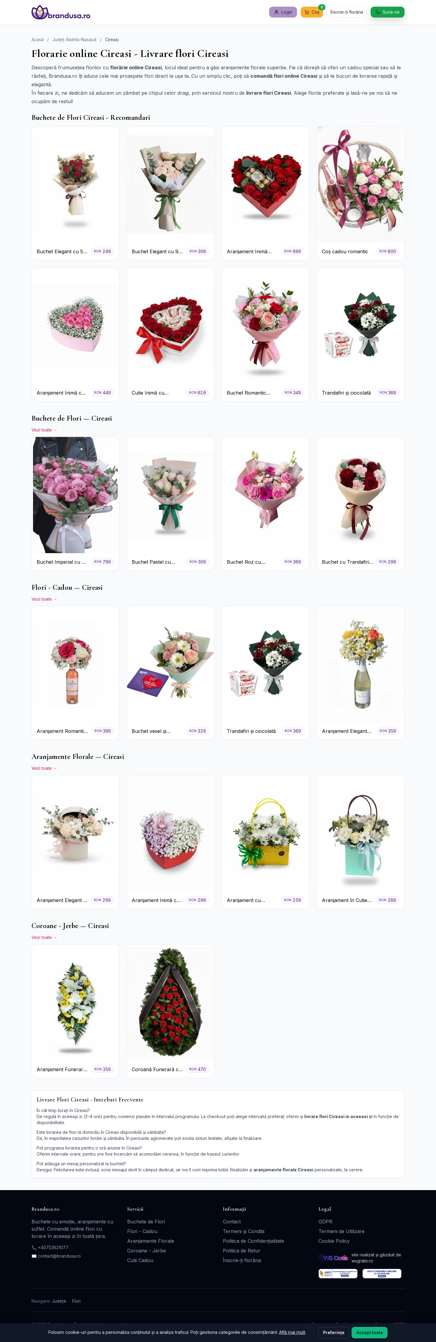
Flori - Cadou (142, 1231)
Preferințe (334, 1332)
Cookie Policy (334, 1241)
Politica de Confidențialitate (253, 1241)
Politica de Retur (241, 1251)
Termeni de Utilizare (342, 1231)
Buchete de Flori (146, 1222)
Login (283, 12)
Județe (59, 1301)
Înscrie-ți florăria (347, 12)
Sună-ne (387, 12)
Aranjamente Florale (150, 1241)
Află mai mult (292, 1332)
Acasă (37, 39)
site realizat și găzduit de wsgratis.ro (376, 1257)
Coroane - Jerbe (146, 1251)
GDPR (325, 1222)
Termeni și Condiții (243, 1231)
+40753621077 (53, 1247)
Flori (76, 1301)
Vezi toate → (44, 429)
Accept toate (369, 1332)
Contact (232, 1222)
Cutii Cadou (140, 1260)
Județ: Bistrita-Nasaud (74, 39)
